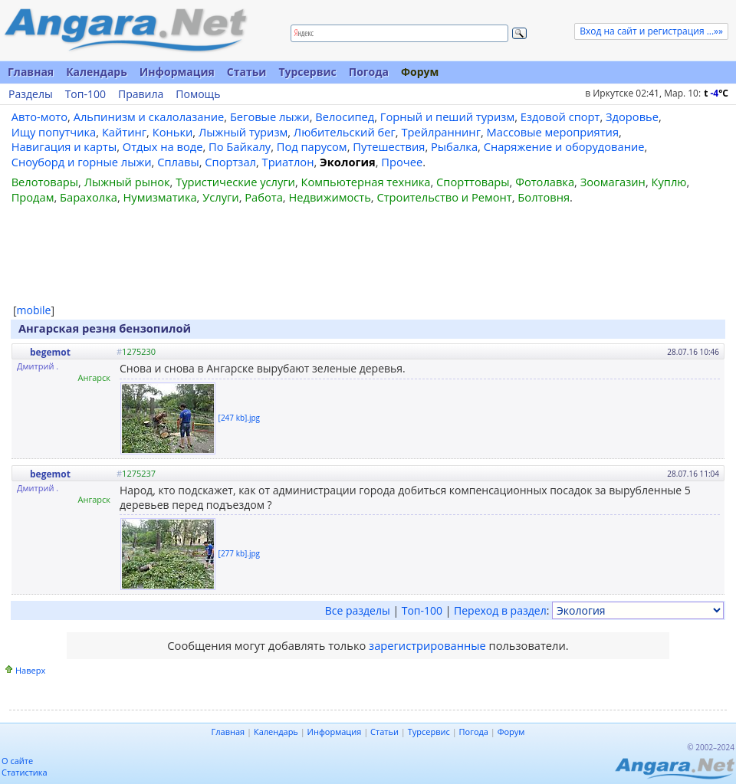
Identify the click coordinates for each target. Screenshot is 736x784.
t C (716, 93)
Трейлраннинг (441, 131)
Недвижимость (329, 197)
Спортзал (230, 161)
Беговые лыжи (270, 116)
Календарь (96, 71)
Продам (33, 197)
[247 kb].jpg (239, 417)
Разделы (30, 94)
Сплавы (178, 161)
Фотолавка (544, 181)
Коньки (173, 131)
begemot (50, 352)
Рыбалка (454, 146)
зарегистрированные (427, 645)
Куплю (669, 181)
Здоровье (632, 116)
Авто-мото (39, 116)
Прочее (401, 161)
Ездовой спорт (560, 116)
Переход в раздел (500, 610)
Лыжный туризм (243, 131)
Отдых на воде (163, 146)
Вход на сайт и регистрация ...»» (651, 31)
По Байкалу (240, 146)
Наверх (30, 670)
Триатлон (288, 161)
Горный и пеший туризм (447, 116)
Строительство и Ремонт (443, 197)
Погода (369, 71)
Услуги (220, 197)
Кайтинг (124, 131)
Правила (140, 94)
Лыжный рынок (127, 181)
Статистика (25, 772)
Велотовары (45, 181)
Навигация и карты (64, 146)
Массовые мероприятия (553, 131)
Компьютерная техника (366, 181)
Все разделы (357, 610)
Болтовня (544, 197)
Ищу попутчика (54, 131)
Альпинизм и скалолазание (149, 116)
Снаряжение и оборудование (564, 146)
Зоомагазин (613, 181)
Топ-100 (85, 94)
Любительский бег (345, 131)
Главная (31, 71)
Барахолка (88, 197)
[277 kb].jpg (239, 553)
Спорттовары (473, 181)
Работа (264, 197)
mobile (34, 310)
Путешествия (389, 146)
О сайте (17, 760)
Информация (177, 71)
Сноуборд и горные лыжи (82, 161)
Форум (420, 71)
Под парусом (312, 146)
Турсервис (307, 71)
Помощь (198, 94)
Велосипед (344, 116)
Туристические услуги (235, 181)
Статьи (247, 71)
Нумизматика (159, 197)
